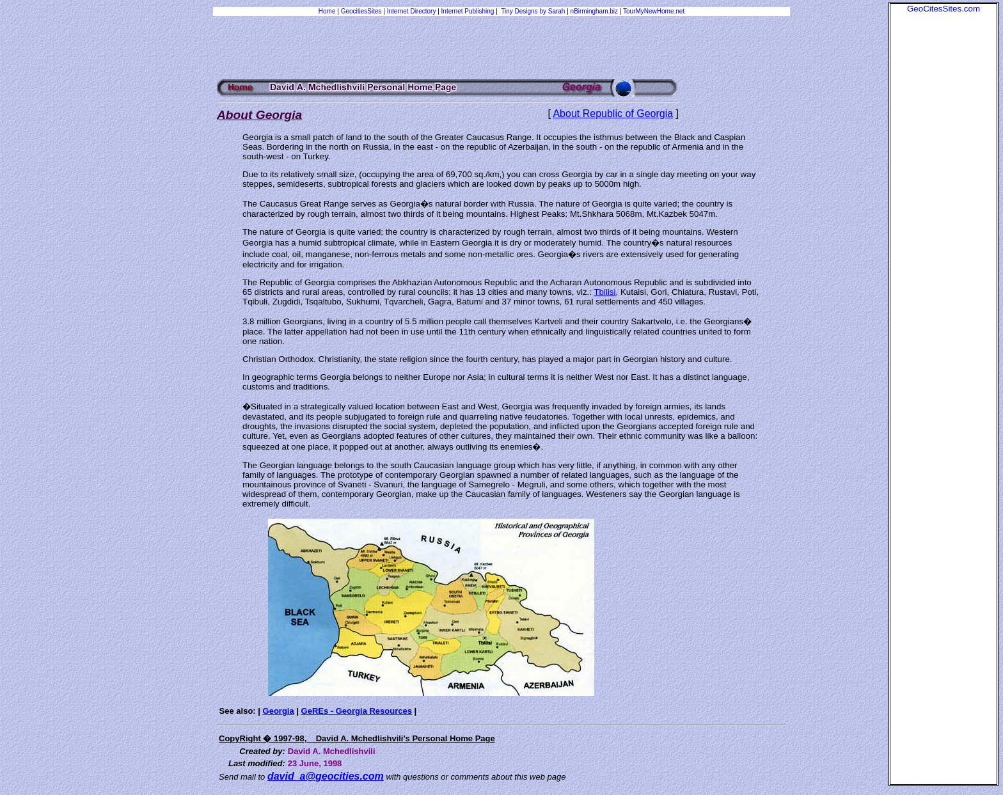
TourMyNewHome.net (653, 11)
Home (327, 11)
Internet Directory (411, 11)
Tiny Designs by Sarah (533, 11)
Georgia (278, 711)
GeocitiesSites (362, 11)
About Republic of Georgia (613, 113)
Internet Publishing (468, 11)
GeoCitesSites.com (943, 8)
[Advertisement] (943, 205)
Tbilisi (604, 292)
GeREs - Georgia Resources (356, 711)
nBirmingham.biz (594, 11)
